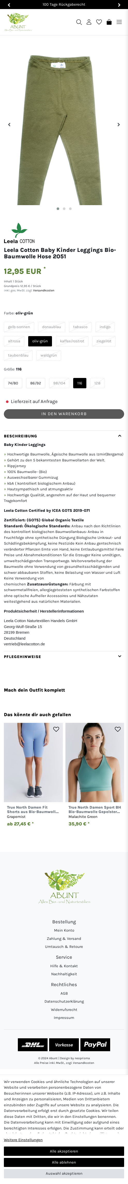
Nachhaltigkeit (64, 974)
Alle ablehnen (64, 1162)
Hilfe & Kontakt (64, 966)
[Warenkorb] (109, 22)
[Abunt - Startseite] (18, 22)
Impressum (64, 1017)
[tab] (64, 540)
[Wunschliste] (99, 22)
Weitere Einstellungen (23, 1139)
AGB (64, 993)
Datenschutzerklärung (64, 1001)
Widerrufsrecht (64, 1009)
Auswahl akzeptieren (64, 1173)
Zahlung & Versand (64, 938)
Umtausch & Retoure (64, 946)
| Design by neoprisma (74, 1058)
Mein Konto (64, 930)
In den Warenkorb (64, 413)
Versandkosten (43, 290)
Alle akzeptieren (64, 1151)
